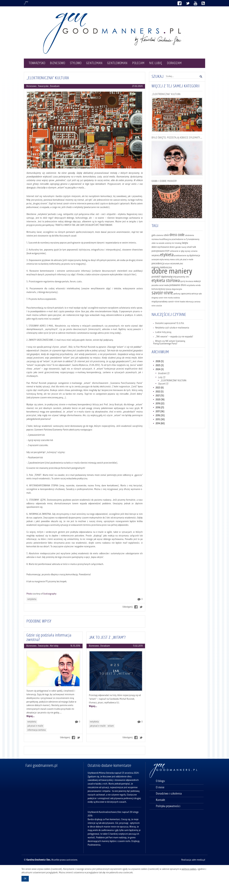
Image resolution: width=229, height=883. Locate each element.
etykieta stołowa (166, 280)
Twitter (188, 3)
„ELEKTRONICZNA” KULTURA (47, 78)
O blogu (160, 781)
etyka (162, 259)
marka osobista (174, 298)
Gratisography (49, 594)
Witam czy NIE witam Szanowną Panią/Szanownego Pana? (169, 342)
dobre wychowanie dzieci (163, 247)
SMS (187, 277)
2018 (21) (160, 407)
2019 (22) (160, 403)
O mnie (160, 787)
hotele (182, 302)
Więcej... (30, 716)
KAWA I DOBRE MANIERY (164, 181)
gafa (154, 235)
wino (154, 306)
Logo (114, 33)
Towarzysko (37, 63)
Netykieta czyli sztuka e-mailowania (172, 328)
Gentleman (94, 63)
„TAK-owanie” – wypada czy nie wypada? (174, 336)
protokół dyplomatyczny (164, 276)
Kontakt (160, 800)
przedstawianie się (181, 255)
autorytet (155, 259)
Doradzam (174, 63)
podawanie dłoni (177, 285)
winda (198, 285)
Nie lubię (155, 63)
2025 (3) (160, 365)
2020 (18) (160, 399)
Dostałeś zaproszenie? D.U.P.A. (169, 323)
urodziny (168, 243)
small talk (191, 247)
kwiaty (166, 260)
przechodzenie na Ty (180, 239)
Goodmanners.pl (26, 3)
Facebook (179, 3)
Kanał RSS (203, 3)
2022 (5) (160, 391)
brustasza (189, 281)
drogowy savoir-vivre (159, 298)
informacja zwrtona (36, 730)
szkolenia (159, 235)
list (173, 243)
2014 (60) (160, 423)
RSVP (167, 251)
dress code (177, 235)
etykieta (166, 255)
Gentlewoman (117, 63)
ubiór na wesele (158, 243)
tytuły (182, 281)
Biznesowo (57, 63)
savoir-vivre (162, 293)
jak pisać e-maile (35, 726)
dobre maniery (172, 271)
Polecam (138, 63)
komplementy (193, 239)
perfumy (176, 294)
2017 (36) (160, 411)
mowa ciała (174, 259)
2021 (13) (160, 395)
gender (178, 247)
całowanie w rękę (177, 251)
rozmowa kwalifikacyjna (161, 239)
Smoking (178, 243)
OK (25, 878)
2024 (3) (160, 369)
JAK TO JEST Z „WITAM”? (107, 638)
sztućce (159, 306)
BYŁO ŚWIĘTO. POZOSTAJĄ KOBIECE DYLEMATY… (177, 137)
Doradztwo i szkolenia (169, 793)
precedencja (158, 263)
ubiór (166, 235)
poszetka (155, 285)
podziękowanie (158, 251)
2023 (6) (160, 388)
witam (111, 726)
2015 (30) (160, 419)
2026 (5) (160, 361)
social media (164, 285)
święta (185, 243)
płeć (181, 264)
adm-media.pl (198, 860)
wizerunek (174, 264)
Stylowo (75, 63)
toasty (183, 247)
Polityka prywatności (168, 806)
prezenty (181, 277)
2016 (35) (160, 415)
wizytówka (191, 285)
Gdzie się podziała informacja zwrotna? (48, 637)
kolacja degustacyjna (174, 289)
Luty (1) (161, 377)
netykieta (31, 599)
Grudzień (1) (163, 373)
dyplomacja (194, 255)
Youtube (195, 3)
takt (200, 294)
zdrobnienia (189, 235)
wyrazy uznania (191, 251)
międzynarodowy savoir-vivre (165, 301)
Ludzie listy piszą (163, 332)
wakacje (197, 281)
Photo (29, 594)
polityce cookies (189, 869)
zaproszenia (186, 294)
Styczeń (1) (163, 384)
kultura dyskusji (159, 289)
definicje (194, 294)
